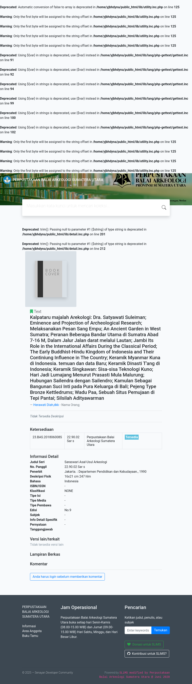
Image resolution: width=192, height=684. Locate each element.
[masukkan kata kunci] (138, 630)
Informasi (29, 626)
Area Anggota (32, 631)
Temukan (160, 630)
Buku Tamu (30, 636)
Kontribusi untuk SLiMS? (147, 654)
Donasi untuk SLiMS (144, 644)
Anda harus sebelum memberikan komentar (67, 577)
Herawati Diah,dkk (46, 405)
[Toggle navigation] (183, 180)
